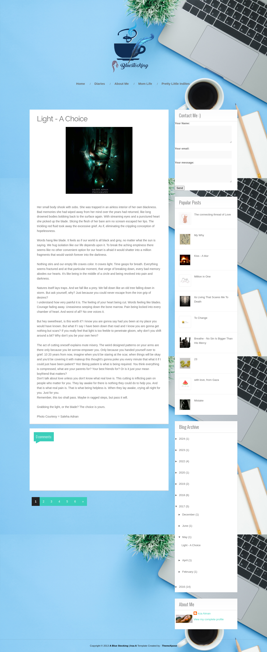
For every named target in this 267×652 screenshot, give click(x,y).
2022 (182, 461)
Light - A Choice (190, 545)
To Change (200, 317)
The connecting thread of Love (212, 214)
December (189, 514)
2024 (182, 438)
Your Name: (201, 132)
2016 (182, 586)
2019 (182, 483)
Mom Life (145, 83)
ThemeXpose (169, 645)
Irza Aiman (204, 613)
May (185, 537)
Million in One (202, 276)
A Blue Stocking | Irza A (123, 645)
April (185, 560)
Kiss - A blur (201, 255)
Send (179, 188)
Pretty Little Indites (176, 83)
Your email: (201, 152)
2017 (182, 506)
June (185, 525)
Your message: (201, 171)
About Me (122, 83)
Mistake (199, 400)
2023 (182, 450)
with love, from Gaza (206, 379)
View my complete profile (209, 619)
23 (195, 359)
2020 (182, 472)
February (188, 571)
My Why (199, 235)
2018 (182, 495)
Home (80, 83)
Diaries (99, 83)
